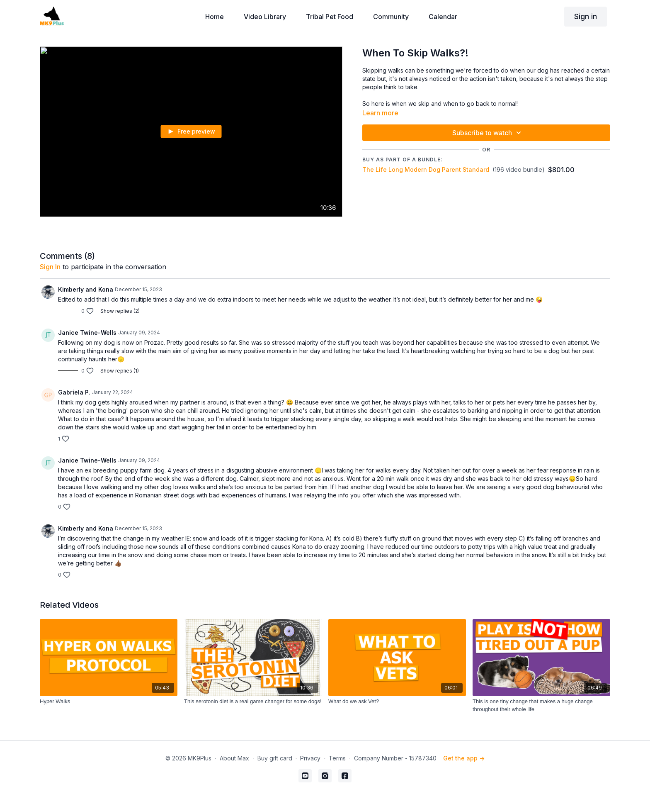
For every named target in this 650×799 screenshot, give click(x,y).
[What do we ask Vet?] (397, 701)
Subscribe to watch (488, 133)
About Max (234, 758)
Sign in (585, 16)
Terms (337, 758)
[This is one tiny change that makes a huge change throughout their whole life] (541, 705)
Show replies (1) (119, 371)
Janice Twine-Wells (87, 332)
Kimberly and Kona (85, 289)
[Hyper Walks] (108, 701)
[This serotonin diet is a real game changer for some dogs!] (253, 701)
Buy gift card (274, 758)
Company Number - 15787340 (395, 758)
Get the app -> (464, 758)
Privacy (310, 758)
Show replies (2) (120, 311)
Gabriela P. (74, 392)
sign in (50, 267)
